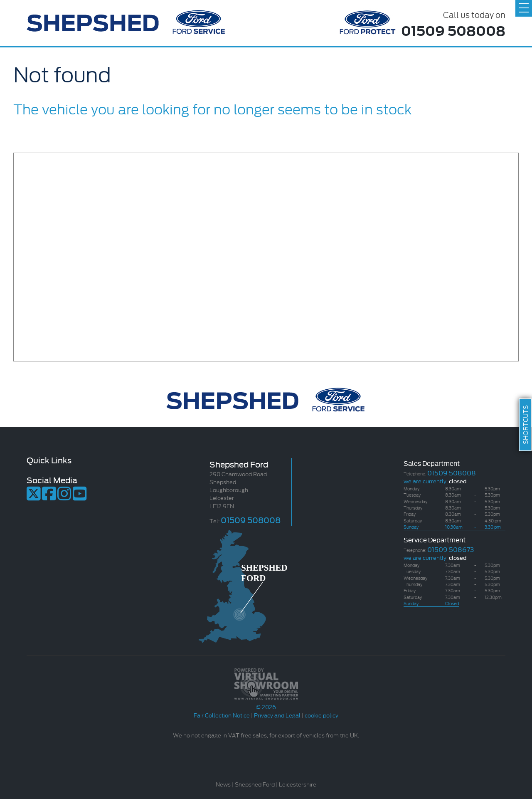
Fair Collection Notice (222, 715)
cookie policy (321, 715)
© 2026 (266, 702)
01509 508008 (453, 30)
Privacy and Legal (277, 715)
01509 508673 (450, 549)
